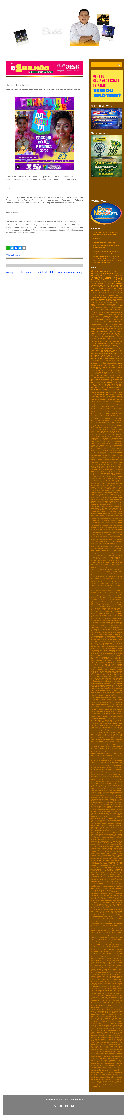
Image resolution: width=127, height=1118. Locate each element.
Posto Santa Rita (117, 920)
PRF (112, 355)
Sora (113, 1000)
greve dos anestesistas (97, 1065)
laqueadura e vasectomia (105, 1069)
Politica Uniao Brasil (109, 909)
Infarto (115, 743)
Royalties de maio (111, 976)
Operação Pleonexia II (110, 851)
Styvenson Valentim (102, 1002)
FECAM (111, 685)
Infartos (120, 743)
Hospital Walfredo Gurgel (114, 382)
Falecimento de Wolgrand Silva (99, 690)
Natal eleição (110, 446)
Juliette (98, 350)
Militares (112, 807)
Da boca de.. (118, 638)
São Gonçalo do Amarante (113, 317)
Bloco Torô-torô (104, 404)
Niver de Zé (94, 829)
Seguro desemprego (96, 990)
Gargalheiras (105, 720)
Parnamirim (110, 295)
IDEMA (93, 384)
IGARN (112, 348)
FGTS (105, 319)
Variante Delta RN (102, 1039)
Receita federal (106, 391)
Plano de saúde (107, 902)
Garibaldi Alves (95, 431)
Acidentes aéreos (95, 511)
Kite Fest (97, 757)
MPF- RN (98, 781)
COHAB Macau (100, 562)
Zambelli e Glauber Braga (112, 1053)
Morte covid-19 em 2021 (109, 816)
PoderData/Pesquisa (96, 455)
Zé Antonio (105, 1055)
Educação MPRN (117, 666)
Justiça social (114, 438)
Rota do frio (118, 972)
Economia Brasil (95, 379)
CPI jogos (105, 566)
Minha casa (113, 445)
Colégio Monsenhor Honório (113, 604)
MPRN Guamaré (117, 783)
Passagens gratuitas (106, 885)
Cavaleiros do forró (98, 590)
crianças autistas (102, 1058)
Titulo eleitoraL (118, 475)
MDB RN (99, 441)
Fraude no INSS (103, 429)
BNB (111, 403)
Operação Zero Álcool (108, 855)
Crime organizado (112, 374)
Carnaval (106, 309)
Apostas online (102, 525)
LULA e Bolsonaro (117, 757)
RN (104, 276)
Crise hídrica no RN (111, 632)
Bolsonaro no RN (117, 557)
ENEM (109, 285)
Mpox (110, 353)
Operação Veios (117, 853)
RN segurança (107, 459)
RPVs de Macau (101, 949)
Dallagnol (93, 639)
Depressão (93, 645)
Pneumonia (119, 904)
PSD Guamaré (110, 874)
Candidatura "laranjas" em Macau (99, 573)
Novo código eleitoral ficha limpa (110, 832)
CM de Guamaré (97, 283)
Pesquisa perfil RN (100, 899)
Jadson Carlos (108, 751)
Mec (95, 297)
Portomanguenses (95, 920)
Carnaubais (118, 281)
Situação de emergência (110, 316)
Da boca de (113, 375)
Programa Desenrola (96, 934)
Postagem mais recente (19, 272)
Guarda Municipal (105, 434)
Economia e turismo (104, 662)
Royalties (109, 466)
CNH (102, 324)
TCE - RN (93, 1009)
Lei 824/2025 (94, 760)
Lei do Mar (107, 765)
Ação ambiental (95, 545)
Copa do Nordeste (96, 620)
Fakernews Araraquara (109, 688)
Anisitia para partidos (99, 522)
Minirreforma (97, 811)
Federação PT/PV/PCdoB (115, 695)
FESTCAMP (94, 687)
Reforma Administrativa (110, 461)
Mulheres (119, 820)
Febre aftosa (112, 346)
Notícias (105, 314)
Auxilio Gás (102, 365)
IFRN (105, 283)
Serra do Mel (107, 335)
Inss (105, 281)
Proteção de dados (96, 939)
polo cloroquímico (95, 485)
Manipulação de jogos (115, 799)
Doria (105, 657)
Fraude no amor (113, 715)
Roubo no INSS (105, 974)
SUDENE (113, 392)
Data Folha (119, 419)
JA (115, 750)
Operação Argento (117, 841)
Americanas (99, 401)
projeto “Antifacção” (102, 1074)
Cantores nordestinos (97, 574)
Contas (109, 615)
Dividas (98, 655)
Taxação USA (111, 1013)
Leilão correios (108, 769)
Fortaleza (93, 713)
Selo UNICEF (118, 990)
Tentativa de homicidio (115, 1014)
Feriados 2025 (95, 699)
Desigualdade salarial (116, 648)
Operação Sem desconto (97, 450)
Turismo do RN (110, 1027)
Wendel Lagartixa (114, 321)
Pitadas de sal (117, 453)
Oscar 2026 (104, 860)
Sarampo (99, 394)
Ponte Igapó (109, 914)
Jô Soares (113, 755)
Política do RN (117, 314)
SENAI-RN (93, 979)
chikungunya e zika (100, 483)
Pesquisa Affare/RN (108, 893)
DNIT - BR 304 (107, 638)
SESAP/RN (106, 392)
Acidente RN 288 (102, 508)
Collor (102, 604)
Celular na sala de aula (98, 370)
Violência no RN (114, 480)
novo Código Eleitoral (114, 396)
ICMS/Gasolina (114, 737)
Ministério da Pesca (110, 813)
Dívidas (104, 659)
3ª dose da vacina (102, 399)
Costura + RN (99, 625)
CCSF (98, 560)
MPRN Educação (107, 783)
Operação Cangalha (116, 843)
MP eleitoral (115, 441)
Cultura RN (94, 419)
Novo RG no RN (111, 830)
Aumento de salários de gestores (106, 538)
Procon (98, 930)
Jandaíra (110, 384)
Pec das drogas (114, 888)
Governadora (94, 729)
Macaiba (119, 352)
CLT (110, 560)
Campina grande (117, 571)
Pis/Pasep (100, 307)
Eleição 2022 (102, 289)
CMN (112, 560)
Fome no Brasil (100, 380)
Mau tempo (110, 802)
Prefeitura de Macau (105, 925)
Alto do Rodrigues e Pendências (108, 520)
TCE (107, 297)
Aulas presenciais (117, 532)
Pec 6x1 (107, 888)
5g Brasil (113, 338)
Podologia (104, 357)
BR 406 (113, 545)
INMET (116, 348)
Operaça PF (118, 448)
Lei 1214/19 (101, 762)
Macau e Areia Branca (109, 793)
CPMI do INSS (102, 408)
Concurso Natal (105, 608)
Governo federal (99, 348)
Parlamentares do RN (103, 883)
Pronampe (93, 937)
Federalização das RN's (115, 694)
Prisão (106, 302)
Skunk (110, 1000)
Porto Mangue (95, 918)
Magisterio (93, 445)
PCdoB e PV (94, 862)
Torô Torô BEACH (116, 1018)
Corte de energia (99, 417)
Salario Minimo (117, 333)
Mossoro (119, 445)
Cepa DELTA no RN (116, 592)
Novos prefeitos (95, 836)
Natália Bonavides (99, 827)
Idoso (97, 741)
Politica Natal (99, 909)
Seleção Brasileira (108, 990)
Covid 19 (103, 326)
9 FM (116, 499)
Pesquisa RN (105, 331)
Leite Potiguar (110, 440)
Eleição (120, 326)
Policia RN (105, 907)
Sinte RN (101, 999)
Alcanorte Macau (107, 517)
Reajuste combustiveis (103, 955)
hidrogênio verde (107, 1065)
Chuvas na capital (102, 597)
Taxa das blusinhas (98, 475)
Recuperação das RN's (97, 956)
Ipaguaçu (113, 748)
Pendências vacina (96, 892)
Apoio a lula (118, 524)
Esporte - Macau (102, 426)
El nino (98, 669)
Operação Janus (117, 848)
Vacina (120, 476)
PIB (113, 867)
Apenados (110, 524)
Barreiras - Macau (105, 553)
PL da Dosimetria (105, 355)
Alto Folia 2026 (95, 520)
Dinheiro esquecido (108, 652)
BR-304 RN (116, 403)
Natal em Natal (117, 353)
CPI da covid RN (117, 564)
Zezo (120, 1053)
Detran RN (118, 292)
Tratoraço (93, 1025)
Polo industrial (118, 911)
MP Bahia (98, 779)
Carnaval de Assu (95, 580)
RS (98, 391)
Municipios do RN (96, 822)
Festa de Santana (101, 702)
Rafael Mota (114, 459)
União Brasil (112, 336)
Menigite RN (101, 806)
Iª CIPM (115, 436)
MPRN (103, 274)
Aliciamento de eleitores (103, 518)
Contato (38, 52)
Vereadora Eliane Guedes (110, 1042)
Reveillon (114, 969)
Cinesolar (107, 603)
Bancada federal (110, 548)
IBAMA (107, 348)
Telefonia (98, 1014)
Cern (103, 413)
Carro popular (109, 583)
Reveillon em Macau (100, 970)
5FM (96, 497)
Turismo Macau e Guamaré (98, 1027)
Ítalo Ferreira (115, 1079)
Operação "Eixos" (106, 841)
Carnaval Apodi (109, 578)
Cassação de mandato (109, 588)
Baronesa (103, 550)
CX (106, 341)
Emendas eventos (96, 676)
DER (107, 419)
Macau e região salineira (114, 329)
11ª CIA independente (116, 489)
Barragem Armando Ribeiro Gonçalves (108, 340)
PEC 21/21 (106, 864)
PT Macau (117, 306)
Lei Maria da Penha (112, 350)
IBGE (92, 297)
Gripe (109, 730)
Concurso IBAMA (95, 608)
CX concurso (109, 567)
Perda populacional (106, 892)
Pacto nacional (103, 452)
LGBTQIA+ (108, 757)
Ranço (103, 953)
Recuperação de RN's (111, 956)
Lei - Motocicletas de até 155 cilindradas (109, 760)
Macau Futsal (101, 792)
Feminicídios (105, 427)
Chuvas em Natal (110, 413)
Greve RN (103, 290)
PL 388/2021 (116, 869)
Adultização (99, 513)
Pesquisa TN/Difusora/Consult (106, 897)
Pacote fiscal (101, 878)
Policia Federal (114, 906)
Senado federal (95, 991)
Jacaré (101, 751)
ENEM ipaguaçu (117, 660)
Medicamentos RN (96, 804)
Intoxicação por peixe (109, 746)
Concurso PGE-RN (116, 608)
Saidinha (100, 981)
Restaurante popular (110, 965)
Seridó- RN (119, 993)
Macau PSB (108, 792)
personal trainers (95, 1072)
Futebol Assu (94, 718)
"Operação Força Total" (103, 397)
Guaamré (114, 730)
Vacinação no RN (111, 1035)
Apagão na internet (101, 524)
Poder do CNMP (99, 906)
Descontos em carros (106, 646)
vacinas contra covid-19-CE (108, 1077)
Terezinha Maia (95, 1016)
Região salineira (109, 292)
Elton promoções (97, 674)
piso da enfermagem (100, 338)
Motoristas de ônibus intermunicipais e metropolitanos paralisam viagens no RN (106, 252)
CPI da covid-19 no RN (97, 566)
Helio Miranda (117, 328)
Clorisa (98, 604)
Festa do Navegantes (100, 704)
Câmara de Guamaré (101, 375)
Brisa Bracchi (98, 341)
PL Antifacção (115, 386)
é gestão (106, 1081)
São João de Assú (115, 1006)
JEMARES (119, 750)
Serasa (98, 473)
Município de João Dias (108, 822)
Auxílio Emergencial (105, 403)
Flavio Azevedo (117, 709)
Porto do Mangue (112, 357)
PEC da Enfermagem (113, 450)
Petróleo (108, 453)
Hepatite (102, 736)
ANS (110, 504)
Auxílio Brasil (111, 365)
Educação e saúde (111, 667)
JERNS (93, 751)
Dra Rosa (94, 659)
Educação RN (117, 285)
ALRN (108, 276)
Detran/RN (104, 422)
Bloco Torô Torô (95, 404)
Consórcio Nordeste (101, 372)
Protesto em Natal (116, 937)
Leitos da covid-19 (117, 769)
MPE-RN (93, 781)
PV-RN (96, 878)
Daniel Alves (112, 419)
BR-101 (117, 545)
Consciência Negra (108, 613)
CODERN (93, 562)
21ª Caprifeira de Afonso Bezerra (111, 490)
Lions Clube (114, 771)
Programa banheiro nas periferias (112, 934)
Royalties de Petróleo (100, 976)
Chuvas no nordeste (96, 599)
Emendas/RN (94, 678)
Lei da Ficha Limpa (96, 440)
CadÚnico (99, 410)
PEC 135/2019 (99, 864)
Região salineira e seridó (114, 962)
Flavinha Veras (108, 709)
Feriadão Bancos (111, 699)
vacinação (94, 397)
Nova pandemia (95, 830)
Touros (116, 360)
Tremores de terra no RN (103, 1025)
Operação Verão (95, 855)
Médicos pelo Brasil (105, 823)
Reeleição (100, 461)
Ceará (111, 309)
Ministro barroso (117, 811)
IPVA (96, 384)
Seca (115, 986)
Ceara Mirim (107, 590)
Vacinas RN (94, 478)
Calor (115, 410)
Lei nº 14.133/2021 (115, 765)
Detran (93, 345)
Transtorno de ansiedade (115, 1023)
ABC (103, 501)
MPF (103, 300)
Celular (106, 412)
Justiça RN (98, 438)
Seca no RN (101, 469)
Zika (109, 482)
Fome (101, 711)
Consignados (118, 613)
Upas (105, 1030)
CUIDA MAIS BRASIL (100, 567)
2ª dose (118, 494)
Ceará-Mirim (94, 319)
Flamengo (100, 709)
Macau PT (115, 792)
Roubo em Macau (95, 974)
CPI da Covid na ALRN (107, 564)
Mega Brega (94, 353)
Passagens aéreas (96, 885)
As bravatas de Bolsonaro (106, 527)
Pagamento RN (118, 878)
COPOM (107, 562)
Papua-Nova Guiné (109, 879)
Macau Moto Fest (103, 443)
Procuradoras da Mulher (108, 930)
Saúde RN (111, 302)
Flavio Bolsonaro (95, 711)
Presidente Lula (101, 927)
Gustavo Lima (108, 734)
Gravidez (111, 729)
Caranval (119, 574)
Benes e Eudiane (95, 555)
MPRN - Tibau (114, 781)
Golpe (114, 727)
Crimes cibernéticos (110, 630)
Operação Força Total (116, 846)
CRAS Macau (100, 368)
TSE (92, 285)
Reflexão (114, 958)
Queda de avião (107, 942)
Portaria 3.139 (112, 916)
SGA (92, 316)
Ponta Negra (94, 914)
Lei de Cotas (100, 765)
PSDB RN (113, 300)
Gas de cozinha (117, 720)
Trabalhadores (94, 1021)
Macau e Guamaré (103, 321)
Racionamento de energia (98, 951)
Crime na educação (116, 629)
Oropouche (99, 858)
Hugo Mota (94, 737)
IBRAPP (93, 436)
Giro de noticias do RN (115, 431)
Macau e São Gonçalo (115, 443)
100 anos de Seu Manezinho (102, 489)
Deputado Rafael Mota (115, 343)
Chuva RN (106, 596)
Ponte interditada (95, 916)
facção (107, 1063)
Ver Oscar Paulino (117, 1041)
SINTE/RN (93, 468)
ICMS (114, 287)
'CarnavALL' (114, 487)
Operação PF (100, 851)
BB (116, 365)
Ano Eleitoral (118, 522)
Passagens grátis (117, 885)
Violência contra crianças (106, 1046)
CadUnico (116, 567)
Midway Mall (102, 807)
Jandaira (100, 314)
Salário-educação (112, 983)
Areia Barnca (113, 401)
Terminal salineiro (104, 1016)
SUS (112, 307)
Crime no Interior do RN (97, 630)
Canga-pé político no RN (115, 573)
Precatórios (113, 457)
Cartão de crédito (112, 585)
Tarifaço (111, 360)
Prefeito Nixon (113, 923)
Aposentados (94, 525)
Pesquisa (97, 357)
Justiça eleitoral (106, 438)
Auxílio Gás (107, 541)
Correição (101, 622)
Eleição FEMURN (117, 669)
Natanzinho (119, 825)
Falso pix (110, 690)
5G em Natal (115, 399)
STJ (99, 468)
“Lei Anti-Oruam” (95, 1083)
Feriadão (102, 699)
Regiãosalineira (95, 963)
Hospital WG (118, 736)
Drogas (99, 659)
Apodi (115, 307)
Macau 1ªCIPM (112, 790)
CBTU (94, 560)
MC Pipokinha (102, 776)
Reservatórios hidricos (97, 965)
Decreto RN (107, 641)
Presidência (94, 928)
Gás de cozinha (105, 312)
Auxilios (101, 541)
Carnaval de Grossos (105, 580)
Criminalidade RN (99, 632)
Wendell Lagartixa (110, 1051)
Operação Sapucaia (105, 853)
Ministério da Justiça (97, 813)
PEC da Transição (114, 864)
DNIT (101, 638)
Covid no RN (108, 417)
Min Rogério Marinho (103, 445)
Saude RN (98, 316)
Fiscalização (94, 709)
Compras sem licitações (98, 606)
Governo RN (97, 306)
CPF (92, 564)
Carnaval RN (118, 578)
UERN (95, 304)
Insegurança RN (102, 436)
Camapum (93, 571)
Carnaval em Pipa (109, 581)
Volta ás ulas (103, 1049)
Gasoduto (93, 722)
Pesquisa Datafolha (109, 389)
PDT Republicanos (110, 862)
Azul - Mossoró (111, 543)
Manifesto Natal (103, 799)
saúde (105, 285)
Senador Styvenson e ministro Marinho (111, 991)
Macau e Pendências (112, 795)
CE (103, 341)
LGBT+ (103, 757)
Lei (92, 386)
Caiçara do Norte (110, 368)
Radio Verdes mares (116, 951)
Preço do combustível (104, 928)
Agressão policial (110, 515)
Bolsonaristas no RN (106, 557)
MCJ (104, 329)
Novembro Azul (118, 446)
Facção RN (94, 688)
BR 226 (108, 545)
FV (117, 426)
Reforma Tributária (103, 333)
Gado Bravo (97, 720)
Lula (107, 290)
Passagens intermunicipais (98, 886)
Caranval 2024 (103, 576)
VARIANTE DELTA (111, 476)
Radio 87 (107, 951)
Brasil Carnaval (113, 559)
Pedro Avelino (108, 387)
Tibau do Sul (110, 475)
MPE (120, 441)
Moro (120, 814)
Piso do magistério (116, 331)
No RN (100, 829)
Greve (92, 300)
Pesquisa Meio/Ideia (110, 895)
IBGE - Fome (106, 737)
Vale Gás (104, 1037)
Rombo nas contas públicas (98, 972)
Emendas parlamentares (108, 379)
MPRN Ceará (98, 783)
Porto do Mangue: (108, 918)
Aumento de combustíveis (114, 534)
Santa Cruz (111, 984)
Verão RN (97, 1044)
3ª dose (101, 496)
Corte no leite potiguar (111, 623)
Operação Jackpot (106, 848)
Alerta (113, 517)
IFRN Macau (95, 290)
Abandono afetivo (95, 506)
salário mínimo (105, 485)
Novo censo (119, 830)
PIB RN (117, 867)
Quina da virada (115, 942)
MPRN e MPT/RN (104, 785)
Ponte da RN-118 (117, 914)
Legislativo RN (118, 758)
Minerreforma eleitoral (99, 809)
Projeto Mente (94, 935)
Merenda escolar (104, 353)
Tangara (109, 1011)
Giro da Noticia (99, 727)
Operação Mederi (105, 850)
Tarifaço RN (98, 1013)
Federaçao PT (94, 695)
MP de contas (114, 779)
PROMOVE (116, 872)
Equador (100, 681)
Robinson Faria (118, 970)
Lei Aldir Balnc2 (117, 762)
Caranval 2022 (95, 576)
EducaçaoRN (106, 664)
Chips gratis (100, 596)
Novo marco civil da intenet (105, 834)
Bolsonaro (111, 283)
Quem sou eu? (23, 52)
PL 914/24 (99, 871)
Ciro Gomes (118, 413)
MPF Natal (113, 352)
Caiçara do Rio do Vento (105, 569)
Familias (106, 692)
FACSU (107, 685)
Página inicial (45, 272)
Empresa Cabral (103, 678)
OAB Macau (111, 448)
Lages (120, 438)
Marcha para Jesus (108, 800)
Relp (110, 963)
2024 (100, 490)
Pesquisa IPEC (99, 453)
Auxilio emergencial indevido (104, 539)
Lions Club (108, 771)
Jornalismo (93, 753)
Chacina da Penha (112, 594)
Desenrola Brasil (112, 326)
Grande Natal (100, 382)
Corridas (102, 623)
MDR (108, 352)
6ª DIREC (100, 497)
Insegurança (98, 744)
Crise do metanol (117, 417)
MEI (101, 778)
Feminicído (110, 697)
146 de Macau (94, 490)
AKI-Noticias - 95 (101, 503)
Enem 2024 (94, 346)
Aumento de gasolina (96, 536)
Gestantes (114, 723)
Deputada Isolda (101, 645)
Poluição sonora (95, 913)
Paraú (120, 881)
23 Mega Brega (115, 397)
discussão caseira (102, 1062)
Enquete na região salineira (106, 680)
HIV (105, 382)
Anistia (108, 522)
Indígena (110, 743)
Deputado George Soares (114, 645)
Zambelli (103, 1053)
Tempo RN (106, 394)
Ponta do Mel (101, 914)
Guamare (98, 434)
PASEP (117, 860)
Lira (95, 773)
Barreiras (97, 553)
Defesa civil (97, 643)
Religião (120, 462)
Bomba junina (104, 559)
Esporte (101, 328)
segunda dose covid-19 (99, 1076)
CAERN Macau (110, 294)
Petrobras (102, 294)
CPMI (110, 566)
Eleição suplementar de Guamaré (111, 311)
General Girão (98, 723)
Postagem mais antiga (70, 272)
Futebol (120, 429)
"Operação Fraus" (105, 487)
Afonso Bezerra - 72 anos (115, 513)
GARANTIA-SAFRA (117, 718)
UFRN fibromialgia (100, 1028)
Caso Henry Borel (109, 587)
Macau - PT (107, 788)
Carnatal (119, 368)
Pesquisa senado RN (111, 899)
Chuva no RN (111, 370)
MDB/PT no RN (107, 441)
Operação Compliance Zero (98, 844)
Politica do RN (98, 281)
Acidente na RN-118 (107, 510)
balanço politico (102, 1056)
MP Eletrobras (105, 779)
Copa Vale (98, 618)
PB (109, 386)
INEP (104, 739)
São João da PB (105, 1006)
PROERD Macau (107, 872)
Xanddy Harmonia (95, 1053)
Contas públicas (117, 615)
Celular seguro (112, 412)
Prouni (120, 357)
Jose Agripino (101, 753)
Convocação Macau (107, 616)
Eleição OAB (105, 671)
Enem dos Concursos (115, 678)
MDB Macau (96, 778)
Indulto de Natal (102, 743)
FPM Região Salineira (109, 687)
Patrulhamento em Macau (112, 886)
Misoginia (119, 813)
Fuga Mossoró (113, 429)
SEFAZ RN (119, 977)
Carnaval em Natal (99, 581)
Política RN (98, 457)
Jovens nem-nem (117, 753)
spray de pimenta (112, 1076)
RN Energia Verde (95, 944)
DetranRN (102, 299)
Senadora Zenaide (96, 993)
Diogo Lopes (94, 653)
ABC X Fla (107, 501)
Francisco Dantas (110, 713)
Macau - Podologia (116, 788)
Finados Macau (105, 708)
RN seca (119, 948)
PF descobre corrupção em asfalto (101, 867)
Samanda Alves (117, 468)
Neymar (120, 827)
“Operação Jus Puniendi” (103, 1084)
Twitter (116, 1027)
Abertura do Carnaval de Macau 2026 (111, 506)
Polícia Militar (118, 913)
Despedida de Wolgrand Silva (110, 650)
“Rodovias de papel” (116, 1084)
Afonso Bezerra (13, 255)
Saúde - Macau (100, 986)
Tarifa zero (115, 1011)
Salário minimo (103, 983)
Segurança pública (96, 335)
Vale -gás (99, 1037)
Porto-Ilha (119, 918)
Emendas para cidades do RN (112, 676)
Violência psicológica (111, 1048)
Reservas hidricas (117, 963)
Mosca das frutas (103, 820)
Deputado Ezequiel (116, 377)
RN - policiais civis (117, 944)
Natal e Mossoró (101, 825)
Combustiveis (118, 309)
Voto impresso (118, 1049)
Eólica (102, 685)
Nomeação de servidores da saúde (112, 829)
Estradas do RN (97, 683)
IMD (97, 436)
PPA (102, 872)
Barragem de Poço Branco (109, 552)
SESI (98, 979)
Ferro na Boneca (100, 701)
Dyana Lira (98, 345)
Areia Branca (112, 274)
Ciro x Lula (114, 603)
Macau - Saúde (95, 790)
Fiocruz (120, 708)
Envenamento (94, 681)
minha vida (119, 483)
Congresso (113, 415)
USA (114, 1028)
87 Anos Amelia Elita (109, 499)
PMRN (112, 871)
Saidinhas (106, 981)
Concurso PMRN (112, 609)
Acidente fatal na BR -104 (115, 508)
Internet (120, 744)
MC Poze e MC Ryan (112, 776)
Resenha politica (95, 464)
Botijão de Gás (100, 367)
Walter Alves (104, 482)
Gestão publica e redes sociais (108, 725)
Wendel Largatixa (99, 1051)
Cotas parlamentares (109, 625)
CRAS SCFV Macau (111, 408)
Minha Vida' (109, 809)
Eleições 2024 (118, 424)
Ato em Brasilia (108, 532)
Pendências (112, 271)
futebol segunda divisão (115, 1063)
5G (100, 362)
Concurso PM (94, 609)
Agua (117, 515)
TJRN (97, 336)
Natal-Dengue (111, 825)
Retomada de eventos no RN (108, 967)
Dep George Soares (103, 377)
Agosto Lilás (94, 515)
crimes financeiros (101, 1060)
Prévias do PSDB (106, 941)
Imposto (101, 741)
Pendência (102, 890)
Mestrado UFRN (109, 806)
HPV (99, 736)
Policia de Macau (113, 907)
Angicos (119, 338)
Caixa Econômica (108, 410)
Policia (110, 314)
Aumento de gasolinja (109, 536)
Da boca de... (97, 238)
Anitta (112, 522)
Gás (114, 734)
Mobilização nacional (113, 814)
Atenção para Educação (97, 532)
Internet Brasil (103, 384)
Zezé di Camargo (96, 1055)
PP (99, 872)
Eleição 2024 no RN (106, 669)
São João (105, 360)
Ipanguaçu (94, 314)
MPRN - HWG (105, 781)
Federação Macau (103, 695)
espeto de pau (101, 1063)
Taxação (104, 1013)
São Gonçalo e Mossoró (107, 1004)
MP (104, 778)
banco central (111, 1056)
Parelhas (93, 883)
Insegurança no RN (107, 306)
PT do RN (113, 876)
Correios (99, 343)
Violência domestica (100, 1048)
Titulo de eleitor (104, 336)
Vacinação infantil (102, 1035)
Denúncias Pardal (109, 420)
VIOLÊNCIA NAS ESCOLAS (103, 1032)
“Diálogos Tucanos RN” (115, 1081)
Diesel (109, 422)
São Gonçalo (97, 1004)
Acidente (93, 401)
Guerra (112, 434)
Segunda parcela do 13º (110, 469)
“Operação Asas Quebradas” (108, 1083)
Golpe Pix (119, 727)
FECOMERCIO (118, 685)
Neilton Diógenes (109, 827)
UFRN (120, 297)
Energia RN (94, 680)
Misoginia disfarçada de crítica (99, 814)
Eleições (115, 673)
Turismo (112, 394)
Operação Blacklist (105, 843)
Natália (92, 827)
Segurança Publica (105, 988)
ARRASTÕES (115, 504)
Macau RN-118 (98, 793)
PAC (106, 450)
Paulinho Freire (99, 387)
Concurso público (109, 611)
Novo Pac (93, 448)
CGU (106, 560)
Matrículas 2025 (101, 802)
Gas (111, 720)
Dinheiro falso (118, 652)
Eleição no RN (117, 345)
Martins (115, 800)
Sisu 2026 (107, 999)
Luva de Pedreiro (112, 774)
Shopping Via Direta (105, 995)
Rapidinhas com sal (112, 953)
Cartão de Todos (101, 585)
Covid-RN (103, 374)
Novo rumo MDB (117, 834)
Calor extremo (118, 569)
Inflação (93, 744)
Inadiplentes (94, 743)
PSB (115, 355)
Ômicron (100, 304)
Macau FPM (94, 792)
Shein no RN (104, 473)
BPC (100, 545)
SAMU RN (112, 977)
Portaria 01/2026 (104, 916)
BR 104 (104, 545)
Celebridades (98, 592)
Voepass (97, 1049)
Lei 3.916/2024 (109, 762)
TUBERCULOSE (101, 1011)
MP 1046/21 (116, 778)
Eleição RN (118, 295)
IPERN (108, 739)
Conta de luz (112, 372)
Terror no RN (112, 1016)
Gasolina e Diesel (109, 722)
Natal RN (98, 331)
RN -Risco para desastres (98, 946)
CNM (104, 304)
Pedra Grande (118, 452)
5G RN (110, 399)
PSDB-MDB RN (101, 876)
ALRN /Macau (113, 503)
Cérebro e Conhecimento (111, 636)
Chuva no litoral (113, 596)
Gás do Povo (118, 434)
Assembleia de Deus (96, 531)
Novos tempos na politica (106, 836)
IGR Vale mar (98, 739)
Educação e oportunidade (98, 667)
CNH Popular (118, 560)
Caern (100, 280)
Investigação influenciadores (102, 748)
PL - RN (101, 869)
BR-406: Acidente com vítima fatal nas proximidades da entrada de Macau (105, 233)
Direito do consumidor (104, 653)
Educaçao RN (95, 294)
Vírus (92, 1051)
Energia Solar (94, 426)
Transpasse (104, 1021)
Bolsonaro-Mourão (95, 559)
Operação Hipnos (95, 848)
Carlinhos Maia (112, 576)
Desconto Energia (95, 646)
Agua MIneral (106, 362)
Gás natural (94, 736)
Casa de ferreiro (99, 587)
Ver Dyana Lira (103, 480)
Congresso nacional (96, 613)
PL (98, 869)
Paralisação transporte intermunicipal (108, 881)
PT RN (97, 452)
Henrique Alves (117, 319)
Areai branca (106, 401)
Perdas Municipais (117, 892)
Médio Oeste (114, 823)
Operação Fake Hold (103, 846)
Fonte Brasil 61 (108, 711)
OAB (106, 386)
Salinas (109, 468)
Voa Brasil (96, 362)
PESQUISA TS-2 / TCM (115, 865)
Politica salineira (99, 911)
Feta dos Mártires (111, 706)
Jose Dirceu (108, 753)
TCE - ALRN (118, 1007)
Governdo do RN (107, 433)
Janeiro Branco (117, 751)
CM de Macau (112, 289)
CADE (92, 406)
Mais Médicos (109, 797)
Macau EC (94, 443)
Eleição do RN (113, 671)
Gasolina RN (100, 722)
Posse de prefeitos (106, 920)
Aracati (108, 525)
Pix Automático (98, 902)
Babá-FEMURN (101, 546)
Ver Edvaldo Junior (96, 1041)
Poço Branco (105, 457)
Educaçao (101, 292)
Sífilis (113, 1007)
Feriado (120, 697)
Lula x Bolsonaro (101, 774)
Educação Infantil (107, 666)
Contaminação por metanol (99, 615)
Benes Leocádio (117, 553)
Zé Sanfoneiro (113, 1055)
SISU (100, 360)
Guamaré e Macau (104, 732)
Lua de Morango (101, 773)
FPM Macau (101, 295)
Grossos (93, 434)
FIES (92, 312)
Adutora (105, 513)
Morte (92, 331)
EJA (111, 660)
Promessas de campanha (115, 935)
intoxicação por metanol (100, 1067)
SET (101, 979)
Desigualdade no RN (104, 648)
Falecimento (118, 688)
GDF (92, 720)
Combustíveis (94, 415)
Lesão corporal (101, 771)
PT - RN (108, 876)
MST (120, 785)
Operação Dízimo (111, 844)
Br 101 (120, 404)
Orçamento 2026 (107, 858)
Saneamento (94, 469)
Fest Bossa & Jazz (111, 701)
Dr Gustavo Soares (117, 422)
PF (106, 295)
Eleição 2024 (95, 328)
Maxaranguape (118, 802)
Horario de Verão (110, 736)
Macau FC (119, 790)
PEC (117, 862)
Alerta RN (119, 517)
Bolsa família (97, 324)
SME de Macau (115, 979)
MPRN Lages (94, 785)
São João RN (97, 1006)
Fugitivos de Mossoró (96, 716)
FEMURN (93, 295)
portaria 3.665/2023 (105, 1072)
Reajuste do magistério (115, 955)
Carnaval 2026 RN (99, 578)
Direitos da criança (116, 653)
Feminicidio (94, 697)
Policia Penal (97, 907)
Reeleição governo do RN (102, 958)
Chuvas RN (118, 294)
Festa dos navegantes (100, 706)
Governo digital (103, 729)
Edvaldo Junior (107, 345)
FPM (114, 278)
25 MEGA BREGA (111, 494)
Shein (98, 995)
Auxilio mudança (117, 539)
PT (98, 297)
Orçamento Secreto (117, 858)
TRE (110, 297)
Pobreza (93, 906)
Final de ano (113, 708)
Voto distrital (110, 1049)
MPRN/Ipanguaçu (114, 785)
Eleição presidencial (100, 673)
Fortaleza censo (100, 713)
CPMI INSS (115, 566)
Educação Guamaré (96, 666)
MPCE (120, 779)
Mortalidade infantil (96, 816)
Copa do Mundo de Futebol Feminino (112, 618)
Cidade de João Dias (109, 599)
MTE (92, 786)
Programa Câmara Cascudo (113, 932)
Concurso (93, 343)
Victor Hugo (96, 1046)
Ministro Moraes (106, 811)
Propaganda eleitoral (103, 937)
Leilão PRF (101, 769)
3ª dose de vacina (108, 496)
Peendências (94, 890)
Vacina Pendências (117, 1032)
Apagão (93, 524)
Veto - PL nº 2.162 (106, 1044)
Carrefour (101, 583)
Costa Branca (95, 326)
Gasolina (110, 319)
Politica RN (98, 285)
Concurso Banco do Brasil (114, 606)
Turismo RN (118, 394)
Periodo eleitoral (95, 893)
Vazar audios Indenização (115, 1039)
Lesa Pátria (94, 771)
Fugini (120, 715)
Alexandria (93, 518)
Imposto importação (109, 741)
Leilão (104, 440)
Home (8, 52)
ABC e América (115, 501)
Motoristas (113, 820)
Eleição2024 (109, 673)
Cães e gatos (100, 636)
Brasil (110, 287)
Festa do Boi (113, 427)
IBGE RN (93, 321)
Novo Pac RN (102, 830)
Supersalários (111, 1002)
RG (121, 942)
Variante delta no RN (103, 478)
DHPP (98, 638)
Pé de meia (104, 358)
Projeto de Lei (103, 935)
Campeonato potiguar (104, 571)
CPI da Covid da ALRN (112, 406)
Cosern (120, 324)
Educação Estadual (116, 664)
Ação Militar (119, 543)
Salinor (97, 983)
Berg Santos (104, 555)
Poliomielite (114, 455)
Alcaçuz (112, 362)
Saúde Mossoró (109, 986)
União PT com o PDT (97, 1030)
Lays (112, 758)
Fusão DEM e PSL (108, 716)
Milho (108, 807)
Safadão (103, 468)
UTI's (117, 1028)
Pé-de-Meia (99, 459)
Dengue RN (100, 420)
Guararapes (101, 734)
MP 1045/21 (109, 778)
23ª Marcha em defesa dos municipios (109, 492)
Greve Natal (104, 730)
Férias (109, 718)
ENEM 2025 (94, 424)
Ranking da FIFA (96, 953)
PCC (120, 860)
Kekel (118, 755)
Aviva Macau (102, 543)
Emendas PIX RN (107, 674)
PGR (120, 450)
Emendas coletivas (117, 674)
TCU (103, 1009)
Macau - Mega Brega (97, 788)
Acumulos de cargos (106, 511)
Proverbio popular (95, 941)
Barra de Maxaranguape (114, 550)
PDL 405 (101, 862)
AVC (121, 504)
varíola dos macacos (116, 485)
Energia (108, 299)
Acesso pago (94, 508)
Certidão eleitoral (101, 594)
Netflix (115, 827)
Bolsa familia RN (113, 404)
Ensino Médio (118, 680)
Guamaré (102, 271)
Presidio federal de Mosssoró (114, 927)
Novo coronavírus (95, 832)
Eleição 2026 (110, 424)
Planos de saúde (110, 904)
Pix (118, 287)
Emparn (100, 319)
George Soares (104, 431)
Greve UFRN (109, 328)
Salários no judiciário (101, 984)
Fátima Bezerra (117, 299)
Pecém (120, 888)
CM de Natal (110, 367)
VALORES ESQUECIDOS (98, 476)
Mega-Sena (114, 804)
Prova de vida (95, 358)
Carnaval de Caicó (99, 412)
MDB (94, 386)
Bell (112, 553)
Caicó (96, 299)
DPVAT (113, 638)
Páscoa (113, 941)
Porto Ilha (119, 916)
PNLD (96, 872)
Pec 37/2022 (101, 888)
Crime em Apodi (111, 627)
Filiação (99, 708)
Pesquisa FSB (98, 895)
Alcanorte (108, 323)
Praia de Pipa (95, 921)
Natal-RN (119, 283)
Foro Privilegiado (117, 711)
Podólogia (107, 906)
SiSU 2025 (114, 997)
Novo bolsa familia (102, 448)
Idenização (113, 739)
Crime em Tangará (104, 629)
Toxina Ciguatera (117, 1020)
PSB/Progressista (100, 874)
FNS (102, 687)
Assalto (115, 527)
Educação (94, 280)
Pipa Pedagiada (113, 900)
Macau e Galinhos (101, 795)
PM (104, 871)
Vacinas (104, 1034)
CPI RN (107, 324)
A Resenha (98, 501)
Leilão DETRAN (113, 767)
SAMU (115, 466)
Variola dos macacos (98, 396)
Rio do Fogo (109, 970)
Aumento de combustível (109, 363)
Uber (120, 1028)
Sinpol (97, 999)
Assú (108, 281)
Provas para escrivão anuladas (112, 939)
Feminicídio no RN (102, 697)
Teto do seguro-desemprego (102, 1018)
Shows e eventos (105, 997)
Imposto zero (118, 741)
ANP (121, 399)
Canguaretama (112, 341)
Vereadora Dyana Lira (97, 1042)
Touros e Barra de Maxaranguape (101, 1020)
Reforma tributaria (105, 960)
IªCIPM (112, 750)
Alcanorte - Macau (96, 517)
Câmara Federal (101, 419)
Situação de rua (104, 1000)
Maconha (100, 797)
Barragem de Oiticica (96, 552)
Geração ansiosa (107, 723)
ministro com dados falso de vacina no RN (109, 1070)
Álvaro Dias (108, 1079)
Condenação (118, 611)
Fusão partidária (117, 716)
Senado (97, 471)
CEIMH (103, 560)
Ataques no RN (117, 531)
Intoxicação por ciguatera (97, 746)
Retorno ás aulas (106, 969)
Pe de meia (111, 452)
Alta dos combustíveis (116, 518)
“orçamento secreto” (96, 1086)
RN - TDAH (109, 944)
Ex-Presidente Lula (107, 683)
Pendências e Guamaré (114, 890)
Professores (119, 930)
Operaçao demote (99, 839)
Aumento (93, 340)
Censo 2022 (106, 592)
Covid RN (105, 343)
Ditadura (93, 655)
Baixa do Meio (109, 546)
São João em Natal (113, 473)
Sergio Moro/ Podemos (108, 993)
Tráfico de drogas (117, 1025)
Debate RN (94, 420)
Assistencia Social (108, 531)
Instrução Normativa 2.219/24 (110, 744)
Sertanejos (93, 995)
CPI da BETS (96, 564)
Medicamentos (100, 386)
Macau (94, 271)
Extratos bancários (96, 685)
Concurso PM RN (102, 609)
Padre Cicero (109, 878)
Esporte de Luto (111, 681)
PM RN (107, 871)
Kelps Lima (99, 329)
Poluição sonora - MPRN (107, 913)
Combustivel (113, 324)
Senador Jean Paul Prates (108, 471)
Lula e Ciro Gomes (111, 773)
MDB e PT (103, 352)
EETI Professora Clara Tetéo (102, 660)
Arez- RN (96, 527)
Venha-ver (96, 480)
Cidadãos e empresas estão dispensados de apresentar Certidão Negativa (106, 601)
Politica (101, 302)
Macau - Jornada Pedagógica (113, 786)
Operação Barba (95, 843)
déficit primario (112, 1062)
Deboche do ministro (111, 639)
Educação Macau (102, 424)
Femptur (115, 697)
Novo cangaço (95, 355)
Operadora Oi (112, 837)
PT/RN (118, 876)
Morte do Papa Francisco (104, 818)
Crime (120, 289)
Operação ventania (103, 857)
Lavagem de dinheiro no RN (103, 758)
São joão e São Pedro (106, 1007)
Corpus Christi (94, 622)
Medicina (106, 804)
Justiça (103, 350)
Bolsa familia (96, 557)
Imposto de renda (116, 312)
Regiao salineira (100, 962)
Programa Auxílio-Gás (97, 932)
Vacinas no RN (111, 1034)
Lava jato (93, 758)
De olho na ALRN (101, 639)
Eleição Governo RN (96, 671)
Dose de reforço (111, 657)
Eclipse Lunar (94, 662)
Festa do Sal (110, 704)
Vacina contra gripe (96, 1034)
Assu (92, 299)
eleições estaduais (111, 483)
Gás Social (119, 734)
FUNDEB (97, 312)
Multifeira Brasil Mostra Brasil (98, 446)
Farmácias (96, 694)
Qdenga (100, 942)
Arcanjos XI (113, 525)
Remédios (100, 392)
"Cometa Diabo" (95, 487)
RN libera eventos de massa (109, 948)
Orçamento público (96, 860)
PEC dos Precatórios (102, 865)
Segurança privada (117, 988)
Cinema (103, 603)
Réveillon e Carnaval (103, 977)
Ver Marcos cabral (106, 1041)
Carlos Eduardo (111, 304)
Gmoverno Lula (108, 727)
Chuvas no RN (96, 287)
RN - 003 (103, 944)
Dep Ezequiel (95, 311)
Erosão (105, 681)
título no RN (97, 1077)
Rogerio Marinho (100, 466)
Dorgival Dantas (99, 657)
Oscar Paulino (111, 860)
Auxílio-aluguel (94, 543)
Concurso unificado (104, 415)
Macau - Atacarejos (99, 786)
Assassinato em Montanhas (103, 529)
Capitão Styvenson (110, 574)
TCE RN (99, 1009)
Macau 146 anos (103, 790)
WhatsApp (119, 1051)
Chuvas (119, 341)
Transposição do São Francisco (99, 1023)
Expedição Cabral (117, 683)
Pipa (107, 900)
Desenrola (98, 422)
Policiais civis (106, 455)
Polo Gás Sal (109, 911)
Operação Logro (95, 850)
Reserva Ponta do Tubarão (109, 464)
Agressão (101, 515)
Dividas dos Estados (105, 655)
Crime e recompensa (100, 627)
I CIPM (99, 737)
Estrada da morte (112, 426)
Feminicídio (98, 427)
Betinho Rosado (112, 555)
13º (109, 338)
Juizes (98, 755)
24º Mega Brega (102, 494)
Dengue (104, 287)
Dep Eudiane (105, 643)
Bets (121, 403)
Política (93, 333)
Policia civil (107, 307)
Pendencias (112, 290)
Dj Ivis (113, 655)
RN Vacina (98, 948)
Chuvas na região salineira (114, 597)
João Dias (93, 755)
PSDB (107, 300)
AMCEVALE (101, 323)
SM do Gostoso (106, 979)
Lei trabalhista (104, 767)
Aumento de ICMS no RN (98, 534)
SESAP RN (102, 297)
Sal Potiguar (113, 981)
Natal (96, 278)
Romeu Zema (110, 972)
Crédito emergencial (108, 634)
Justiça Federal (105, 755)
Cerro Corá (94, 594)
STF (112, 281)
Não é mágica (117, 836)
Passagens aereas (116, 883)
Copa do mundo (107, 620)
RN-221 (93, 949)
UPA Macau (108, 1028)
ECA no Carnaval (111, 659)
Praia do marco (104, 921)
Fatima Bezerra (103, 346)
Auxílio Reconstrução (116, 541)
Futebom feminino (102, 718)
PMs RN (93, 452)
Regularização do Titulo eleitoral (108, 462)
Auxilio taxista (94, 541)
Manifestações (94, 799)
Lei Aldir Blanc (95, 764)
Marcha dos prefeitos (96, 800)
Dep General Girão (116, 643)
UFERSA (115, 297)
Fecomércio (103, 694)
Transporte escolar (116, 1021)
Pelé (92, 453)
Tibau (105, 475)
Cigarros (98, 603)
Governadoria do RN (96, 433)
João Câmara (118, 384)
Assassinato (115, 323)
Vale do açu (111, 1037)
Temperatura (105, 1014)
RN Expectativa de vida (112, 946)
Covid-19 (112, 280)
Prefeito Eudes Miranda (102, 923)
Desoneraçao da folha (96, 650)
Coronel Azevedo (117, 620)
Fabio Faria (119, 687)
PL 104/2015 (108, 869)
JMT (97, 751)
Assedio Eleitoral (117, 529)
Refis (110, 958)
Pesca (101, 893)
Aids (121, 515)
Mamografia (119, 797)
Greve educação (117, 433)
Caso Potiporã (99, 588)
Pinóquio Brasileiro (101, 900)
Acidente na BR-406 (96, 510)
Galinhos (106, 280)
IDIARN (93, 329)
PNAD (116, 871)
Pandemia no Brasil (97, 879)
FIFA (99, 687)
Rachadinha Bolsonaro (115, 949)
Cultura (116, 634)
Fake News (100, 688)
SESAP (120, 466)
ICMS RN (98, 300)
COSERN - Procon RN (116, 562)
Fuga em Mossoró (110, 380)
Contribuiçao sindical (96, 616)
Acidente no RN (117, 510)
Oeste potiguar (105, 837)
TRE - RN (107, 1009)
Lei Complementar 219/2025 (107, 764)
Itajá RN (110, 436)
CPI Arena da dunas (99, 406)
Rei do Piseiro (104, 963)
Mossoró (119, 278)
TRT (95, 1011)
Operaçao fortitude (109, 839)
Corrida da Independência (111, 622)
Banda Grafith (99, 309)
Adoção (115, 511)
